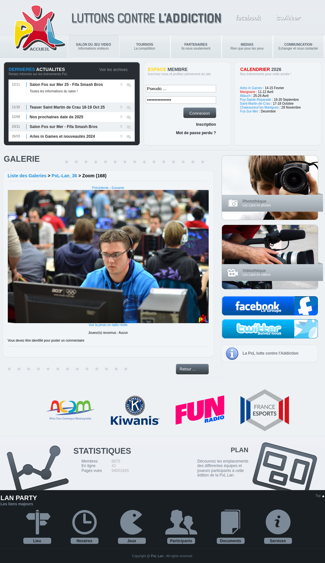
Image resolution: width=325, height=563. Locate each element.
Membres (90, 461)
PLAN (239, 449)
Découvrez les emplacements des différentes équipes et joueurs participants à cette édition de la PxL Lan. (222, 468)
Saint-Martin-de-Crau (255, 103)
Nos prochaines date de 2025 (56, 117)
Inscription (206, 124)
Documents (230, 541)
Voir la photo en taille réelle (107, 325)
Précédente (100, 188)
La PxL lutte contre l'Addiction (271, 353)
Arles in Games (251, 88)
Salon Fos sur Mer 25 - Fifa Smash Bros (66, 84)
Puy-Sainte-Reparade (255, 99)
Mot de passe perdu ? (196, 133)
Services (278, 541)
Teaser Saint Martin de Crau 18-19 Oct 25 (67, 107)
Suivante (117, 188)
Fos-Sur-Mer (249, 111)
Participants (181, 541)
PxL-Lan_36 (64, 175)
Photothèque (254, 201)
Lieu (37, 541)
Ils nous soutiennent (195, 46)
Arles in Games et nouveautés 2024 (62, 136)
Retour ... (188, 369)
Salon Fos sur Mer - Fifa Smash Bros (64, 126)
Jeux (131, 541)
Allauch (245, 96)
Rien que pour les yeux (246, 46)
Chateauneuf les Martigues (259, 107)
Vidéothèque (254, 270)
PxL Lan (157, 556)
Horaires (84, 541)
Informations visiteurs (93, 46)
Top (320, 496)
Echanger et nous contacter (298, 46)
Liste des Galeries (27, 175)
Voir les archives (113, 69)
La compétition (144, 46)
